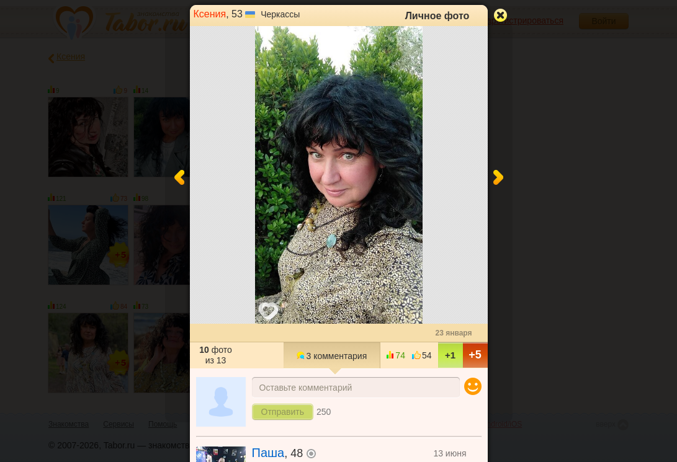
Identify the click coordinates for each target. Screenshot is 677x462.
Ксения (210, 14)
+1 (450, 355)
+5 (475, 355)
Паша (268, 452)
